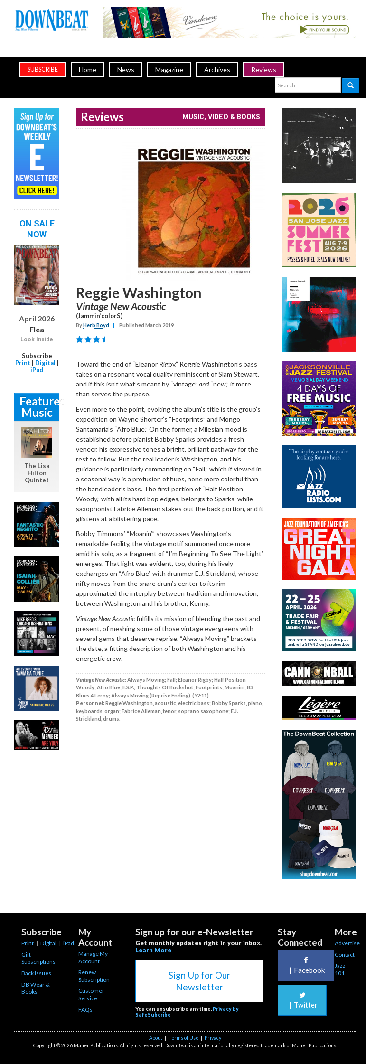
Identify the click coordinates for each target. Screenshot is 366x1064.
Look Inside (36, 339)
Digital (45, 363)
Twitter (302, 1000)
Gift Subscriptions (38, 958)
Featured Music (39, 406)
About (155, 1038)
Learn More (153, 950)
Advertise (347, 943)
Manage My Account (93, 957)
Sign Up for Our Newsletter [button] (199, 981)
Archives (217, 70)
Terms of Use (183, 1038)
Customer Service (91, 994)
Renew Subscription (94, 976)
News (125, 70)
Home (87, 70)
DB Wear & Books (35, 988)
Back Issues (36, 973)
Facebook (306, 965)
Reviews (263, 70)
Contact (345, 954)
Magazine (169, 70)
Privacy (213, 1038)
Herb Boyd (96, 325)
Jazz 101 (340, 969)
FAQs (85, 1009)
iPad (36, 370)
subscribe (43, 69)
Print (22, 363)
